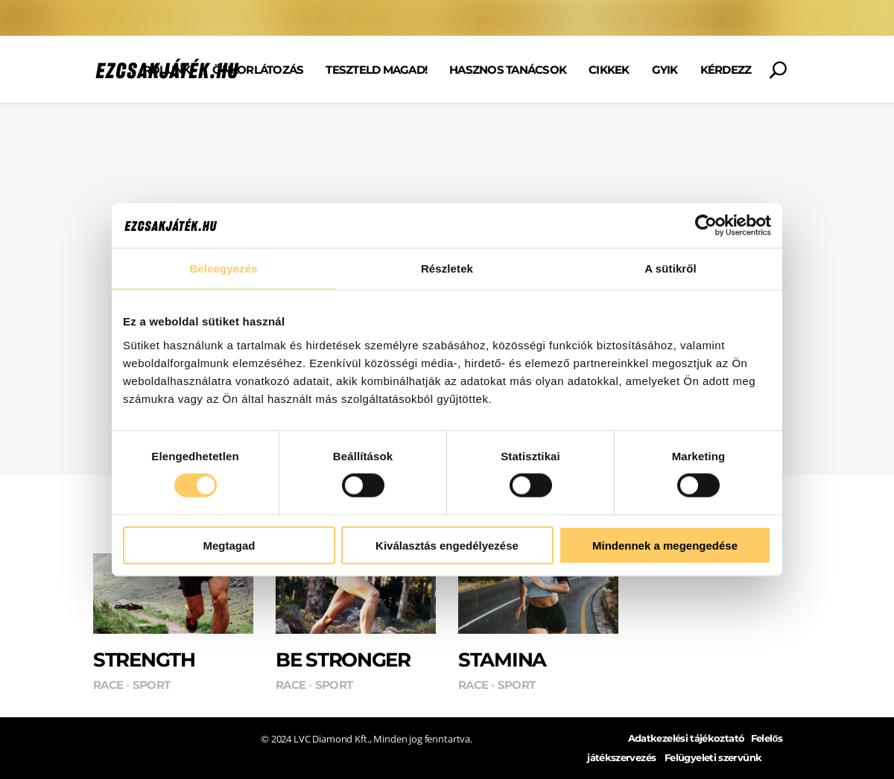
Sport (151, 685)
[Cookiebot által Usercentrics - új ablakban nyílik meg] (706, 225)
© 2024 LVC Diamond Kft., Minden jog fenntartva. (366, 738)
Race (108, 685)
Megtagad (229, 544)
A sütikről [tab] (670, 268)
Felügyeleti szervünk (713, 757)
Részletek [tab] (447, 268)
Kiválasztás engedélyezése (447, 544)
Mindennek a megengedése (665, 544)
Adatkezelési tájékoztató (686, 738)
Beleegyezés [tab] (223, 268)
